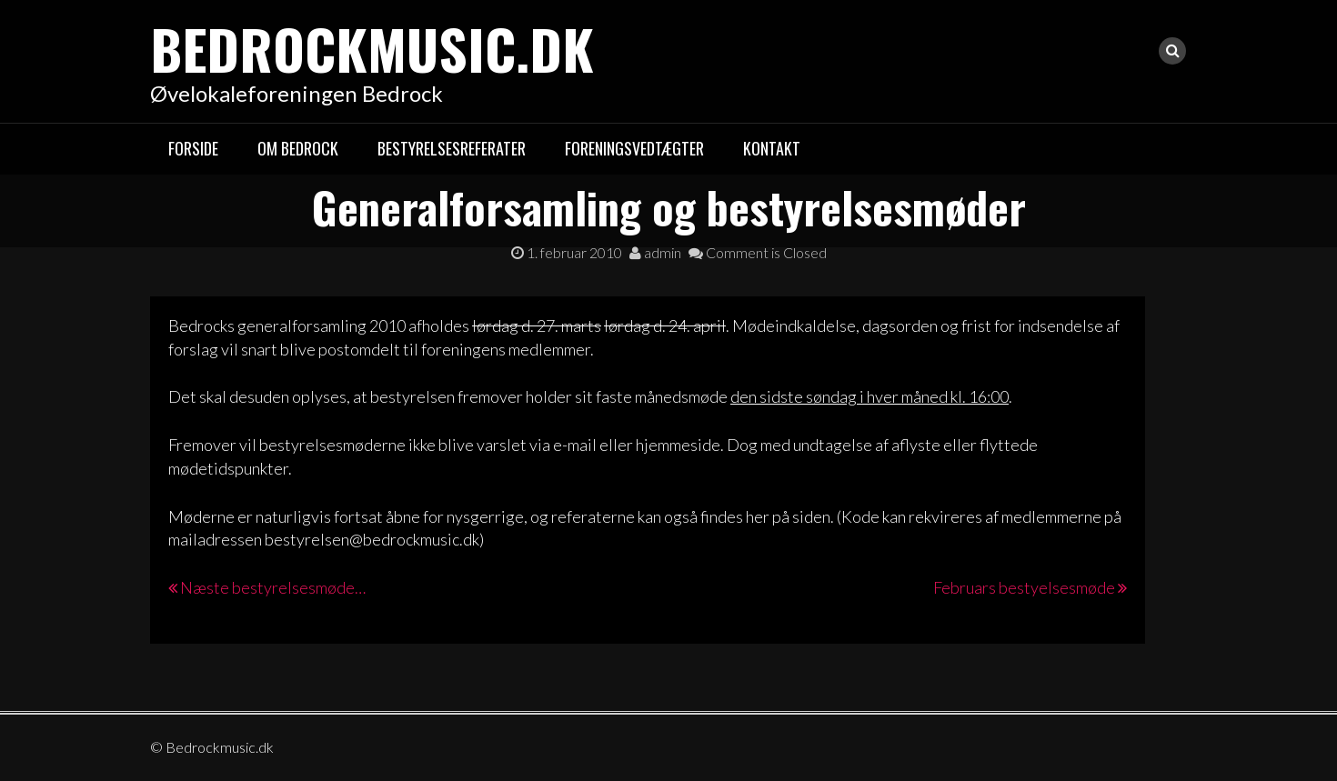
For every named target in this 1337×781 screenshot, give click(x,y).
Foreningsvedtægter (634, 148)
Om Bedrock (297, 148)
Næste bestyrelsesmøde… (273, 587)
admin (655, 252)
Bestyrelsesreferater (451, 148)
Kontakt (771, 148)
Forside (193, 148)
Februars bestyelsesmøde (1024, 587)
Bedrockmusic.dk (372, 47)
